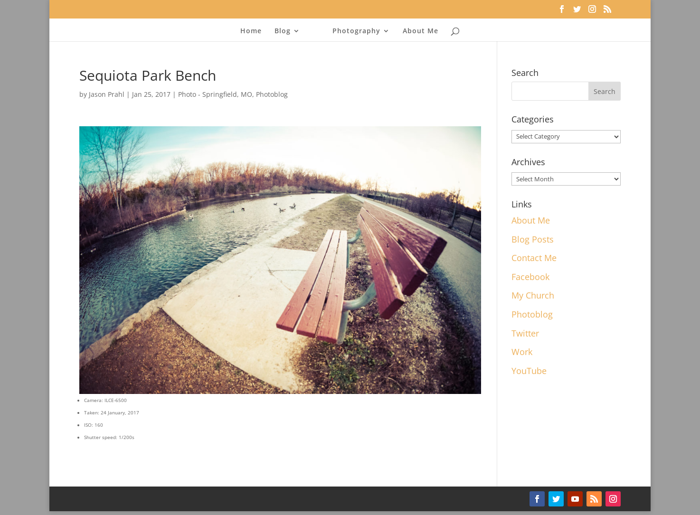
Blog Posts (532, 239)
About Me (420, 31)
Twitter (525, 333)
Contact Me (534, 257)
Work (521, 351)
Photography (356, 31)
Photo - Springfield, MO (215, 94)
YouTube (529, 370)
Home (251, 31)
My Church (532, 295)
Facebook (530, 276)
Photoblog (272, 94)
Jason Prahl (106, 94)
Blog (282, 31)
